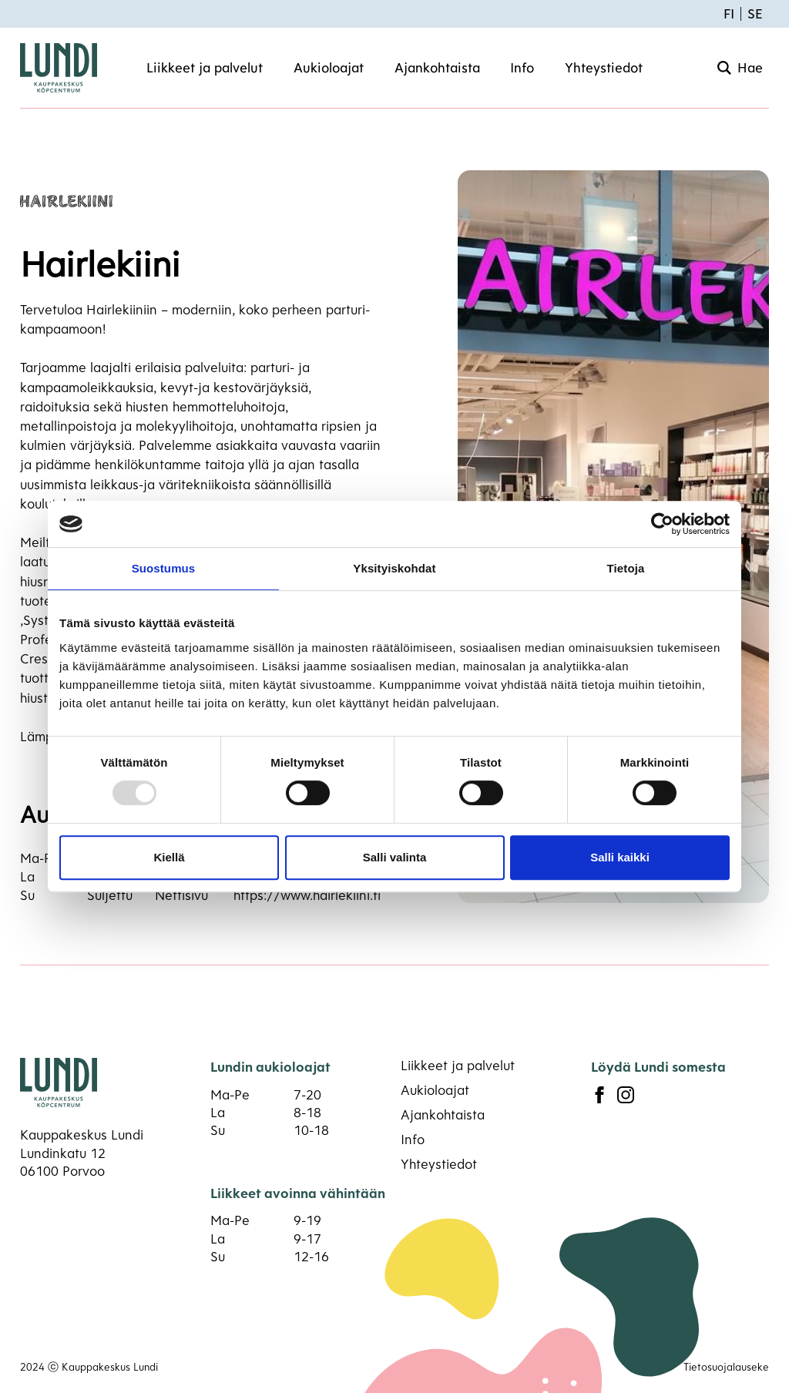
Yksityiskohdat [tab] (394, 568)
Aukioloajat (329, 67)
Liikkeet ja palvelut (204, 67)
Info (522, 67)
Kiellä (168, 857)
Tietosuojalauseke (726, 1367)
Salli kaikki (620, 857)
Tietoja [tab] (626, 568)
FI (729, 13)
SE (755, 13)
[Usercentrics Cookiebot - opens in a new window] (662, 523)
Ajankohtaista (437, 67)
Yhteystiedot (604, 67)
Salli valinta (395, 857)
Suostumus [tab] (164, 568)
